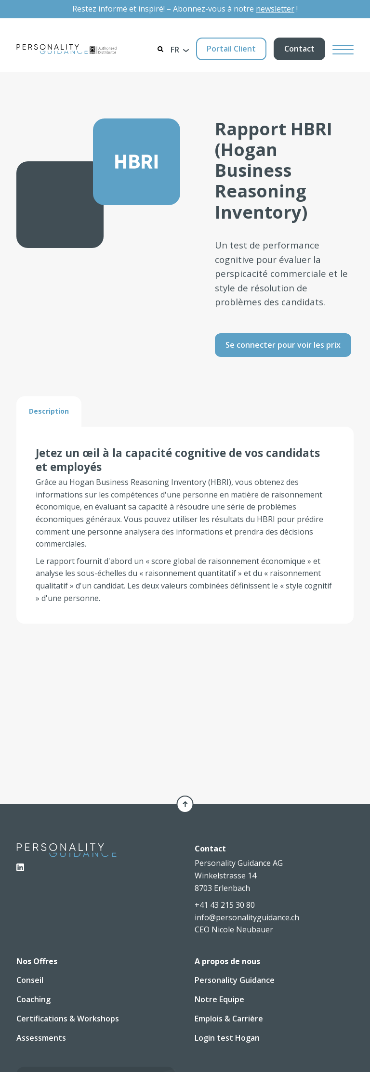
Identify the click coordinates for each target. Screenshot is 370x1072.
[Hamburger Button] (343, 48)
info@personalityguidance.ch (247, 917)
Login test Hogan (227, 1038)
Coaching (33, 999)
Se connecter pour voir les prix (283, 344)
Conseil (29, 980)
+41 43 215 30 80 (225, 905)
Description (49, 410)
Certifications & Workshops (67, 1018)
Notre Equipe (219, 999)
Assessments (41, 1038)
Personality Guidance (235, 980)
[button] (180, 49)
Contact (299, 48)
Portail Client (231, 48)
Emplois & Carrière (229, 1018)
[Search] (160, 49)
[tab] (48, 411)
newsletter (275, 8)
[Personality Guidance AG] (66, 49)
